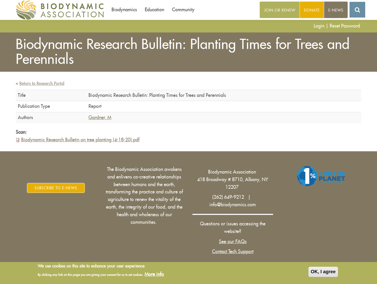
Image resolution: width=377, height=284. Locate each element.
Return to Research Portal (41, 83)
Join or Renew (279, 10)
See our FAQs (233, 241)
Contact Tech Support (232, 251)
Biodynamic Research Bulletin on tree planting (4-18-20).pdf (80, 139)
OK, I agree (323, 272)
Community (183, 9)
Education (154, 9)
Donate (312, 10)
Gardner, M (99, 117)
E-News (335, 10)
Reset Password (345, 26)
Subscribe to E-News (56, 188)
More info (154, 274)
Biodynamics (124, 9)
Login (319, 26)
